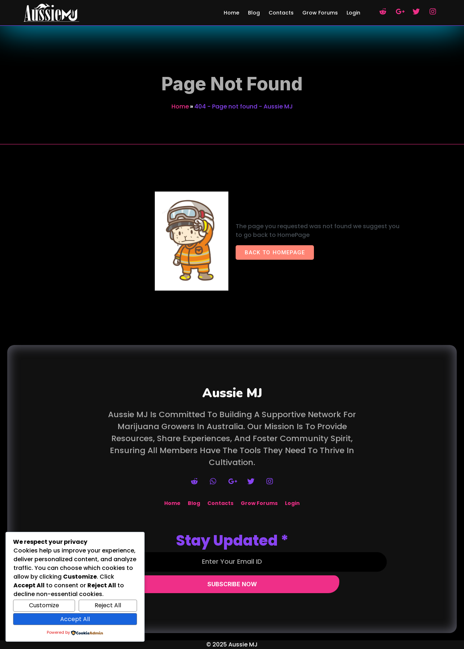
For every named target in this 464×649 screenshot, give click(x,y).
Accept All (75, 619)
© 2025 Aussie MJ (232, 644)
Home (180, 106)
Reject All (108, 605)
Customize (44, 605)
